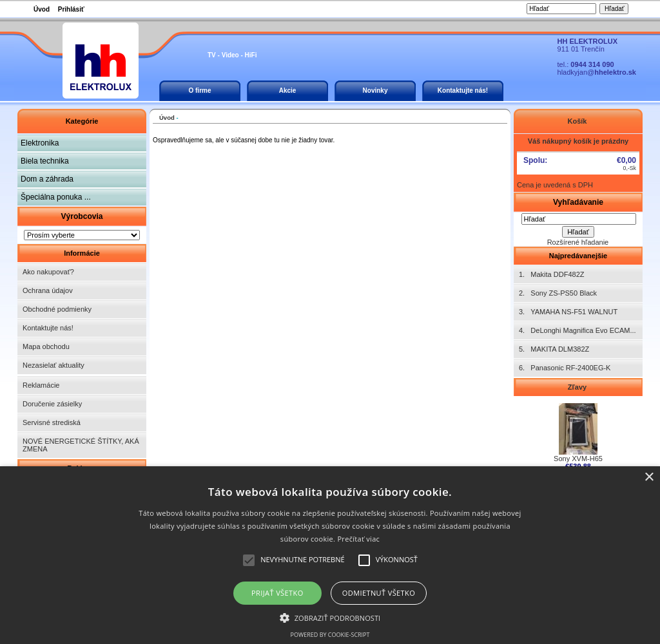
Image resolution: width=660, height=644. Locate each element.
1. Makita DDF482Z (551, 274)
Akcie (287, 90)
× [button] (649, 477)
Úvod (42, 9)
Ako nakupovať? (48, 272)
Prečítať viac (358, 539)
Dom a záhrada (47, 179)
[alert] (330, 555)
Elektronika (40, 142)
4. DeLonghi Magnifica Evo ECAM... (577, 330)
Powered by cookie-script (330, 634)
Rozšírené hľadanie (578, 242)
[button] (330, 617)
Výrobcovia (81, 216)
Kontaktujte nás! (463, 90)
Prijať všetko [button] (277, 593)
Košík (577, 121)
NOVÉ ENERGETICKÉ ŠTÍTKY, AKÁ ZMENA (81, 445)
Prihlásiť (71, 9)
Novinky (375, 90)
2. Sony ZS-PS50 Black (558, 293)
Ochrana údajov (48, 290)
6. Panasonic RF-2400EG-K (564, 368)
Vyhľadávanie (578, 202)
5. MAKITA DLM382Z (554, 349)
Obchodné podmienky (57, 309)
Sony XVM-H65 (578, 455)
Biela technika (45, 161)
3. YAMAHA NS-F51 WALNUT (568, 312)
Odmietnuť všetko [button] (378, 593)
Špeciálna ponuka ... (56, 197)
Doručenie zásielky (52, 404)
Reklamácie (41, 385)
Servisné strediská (52, 422)
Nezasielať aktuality (53, 365)
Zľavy (578, 387)
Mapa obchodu (46, 346)
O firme (199, 90)
